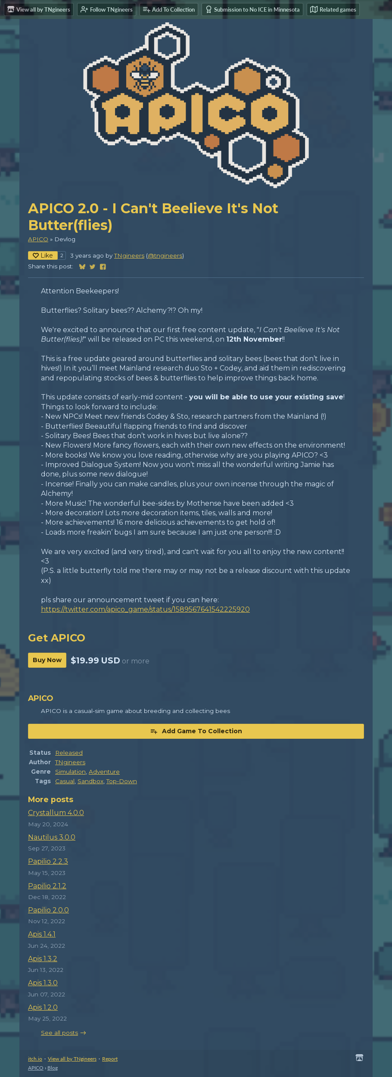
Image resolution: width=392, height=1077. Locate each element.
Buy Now (47, 660)
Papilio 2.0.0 (48, 910)
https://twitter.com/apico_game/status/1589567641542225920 (145, 609)
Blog (52, 1068)
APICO (38, 239)
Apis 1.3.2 (42, 959)
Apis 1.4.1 (42, 934)
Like (43, 255)
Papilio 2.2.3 (48, 861)
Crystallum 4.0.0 (56, 813)
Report (110, 1058)
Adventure (104, 771)
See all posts (59, 1032)
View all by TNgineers (72, 1058)
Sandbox (90, 781)
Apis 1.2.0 (43, 1007)
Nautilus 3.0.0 (51, 837)
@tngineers (165, 255)
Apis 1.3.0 (43, 983)
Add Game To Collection (196, 731)
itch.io (35, 1058)
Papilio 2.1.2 (47, 886)
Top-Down (121, 781)
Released (69, 752)
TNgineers (129, 255)
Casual (65, 781)
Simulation (70, 771)
